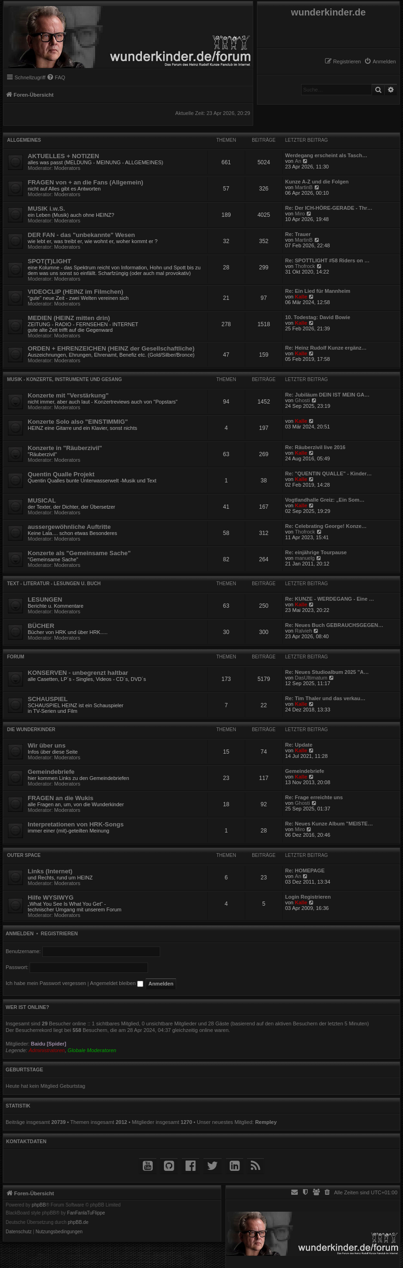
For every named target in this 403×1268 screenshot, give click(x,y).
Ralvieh (303, 631)
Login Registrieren (308, 897)
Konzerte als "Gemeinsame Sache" (79, 553)
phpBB (39, 1205)
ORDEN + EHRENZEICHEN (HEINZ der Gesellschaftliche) (111, 348)
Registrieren (59, 933)
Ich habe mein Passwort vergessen (46, 983)
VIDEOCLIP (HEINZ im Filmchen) (75, 291)
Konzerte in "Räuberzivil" (65, 447)
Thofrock (305, 266)
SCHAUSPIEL (48, 699)
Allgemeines (24, 140)
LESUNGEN (45, 599)
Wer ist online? (27, 1007)
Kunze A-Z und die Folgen (317, 181)
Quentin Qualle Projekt (61, 474)
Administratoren (47, 1050)
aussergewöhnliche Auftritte (69, 526)
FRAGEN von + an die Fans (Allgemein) (85, 182)
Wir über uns (46, 745)
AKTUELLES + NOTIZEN (63, 156)
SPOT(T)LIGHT (49, 261)
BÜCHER (41, 625)
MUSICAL (42, 500)
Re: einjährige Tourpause (316, 552)
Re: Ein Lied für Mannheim (317, 291)
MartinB (304, 187)
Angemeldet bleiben (116, 983)
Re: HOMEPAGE (305, 870)
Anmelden (20, 933)
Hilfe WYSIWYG (50, 897)
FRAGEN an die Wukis (60, 798)
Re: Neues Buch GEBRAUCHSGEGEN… (334, 625)
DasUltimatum (311, 677)
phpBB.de (78, 1222)
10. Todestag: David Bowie (317, 317)
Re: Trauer (297, 234)
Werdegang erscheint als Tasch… (326, 155)
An (298, 161)
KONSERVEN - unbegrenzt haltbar (78, 672)
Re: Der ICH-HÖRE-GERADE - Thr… (328, 208)
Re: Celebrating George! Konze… (326, 526)
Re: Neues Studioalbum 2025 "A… (327, 672)
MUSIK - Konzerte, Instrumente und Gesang (64, 379)
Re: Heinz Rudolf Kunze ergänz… (326, 348)
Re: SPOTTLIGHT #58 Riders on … (327, 260)
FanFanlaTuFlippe (86, 1213)
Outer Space (24, 855)
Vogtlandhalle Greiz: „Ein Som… (324, 500)
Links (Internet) (50, 871)
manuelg (305, 558)
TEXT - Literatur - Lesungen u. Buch (54, 583)
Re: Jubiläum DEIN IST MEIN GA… (327, 394)
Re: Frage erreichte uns (314, 797)
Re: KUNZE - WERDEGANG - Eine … (329, 599)
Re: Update (298, 745)
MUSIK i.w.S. (46, 208)
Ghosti (302, 400)
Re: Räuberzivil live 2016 (315, 447)
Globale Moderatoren (92, 1050)
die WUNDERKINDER (31, 729)
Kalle (301, 296)
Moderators (67, 168)
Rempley (266, 1122)
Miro (300, 213)
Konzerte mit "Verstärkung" (68, 395)
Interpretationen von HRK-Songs (76, 824)
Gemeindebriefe (51, 771)
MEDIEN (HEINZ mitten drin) (69, 317)
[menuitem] (380, 61)
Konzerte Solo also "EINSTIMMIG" (78, 421)
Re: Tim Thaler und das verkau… (325, 698)
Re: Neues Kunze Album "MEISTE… (329, 823)
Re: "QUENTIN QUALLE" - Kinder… (328, 473)
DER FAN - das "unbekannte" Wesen (81, 234)
